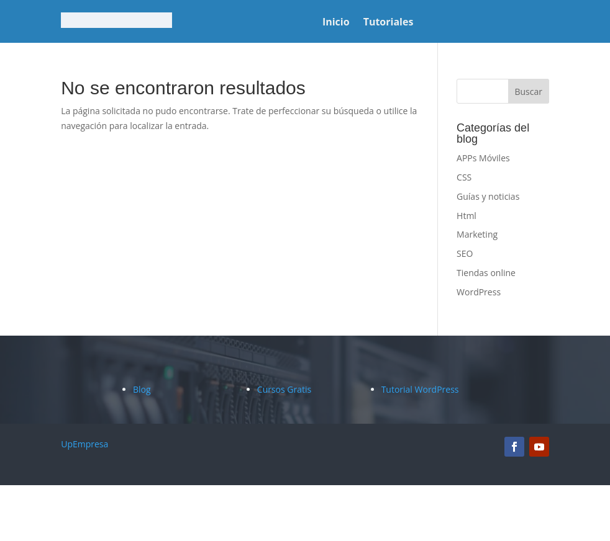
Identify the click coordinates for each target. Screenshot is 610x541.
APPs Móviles (483, 158)
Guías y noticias (488, 196)
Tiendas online (486, 273)
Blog (142, 389)
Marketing (477, 234)
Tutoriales (388, 23)
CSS (464, 177)
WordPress (479, 292)
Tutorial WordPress (420, 389)
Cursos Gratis (284, 389)
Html (466, 215)
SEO (465, 253)
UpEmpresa (84, 444)
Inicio (336, 23)
